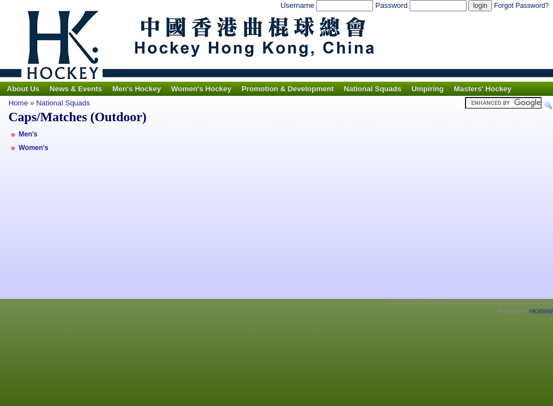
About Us (23, 89)
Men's (28, 134)
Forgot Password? (521, 6)
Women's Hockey (201, 89)
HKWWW (541, 311)
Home (18, 103)
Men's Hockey (136, 89)
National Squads (372, 89)
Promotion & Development (287, 89)
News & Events (76, 89)
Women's (34, 148)
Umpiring (427, 89)
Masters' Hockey (482, 89)
